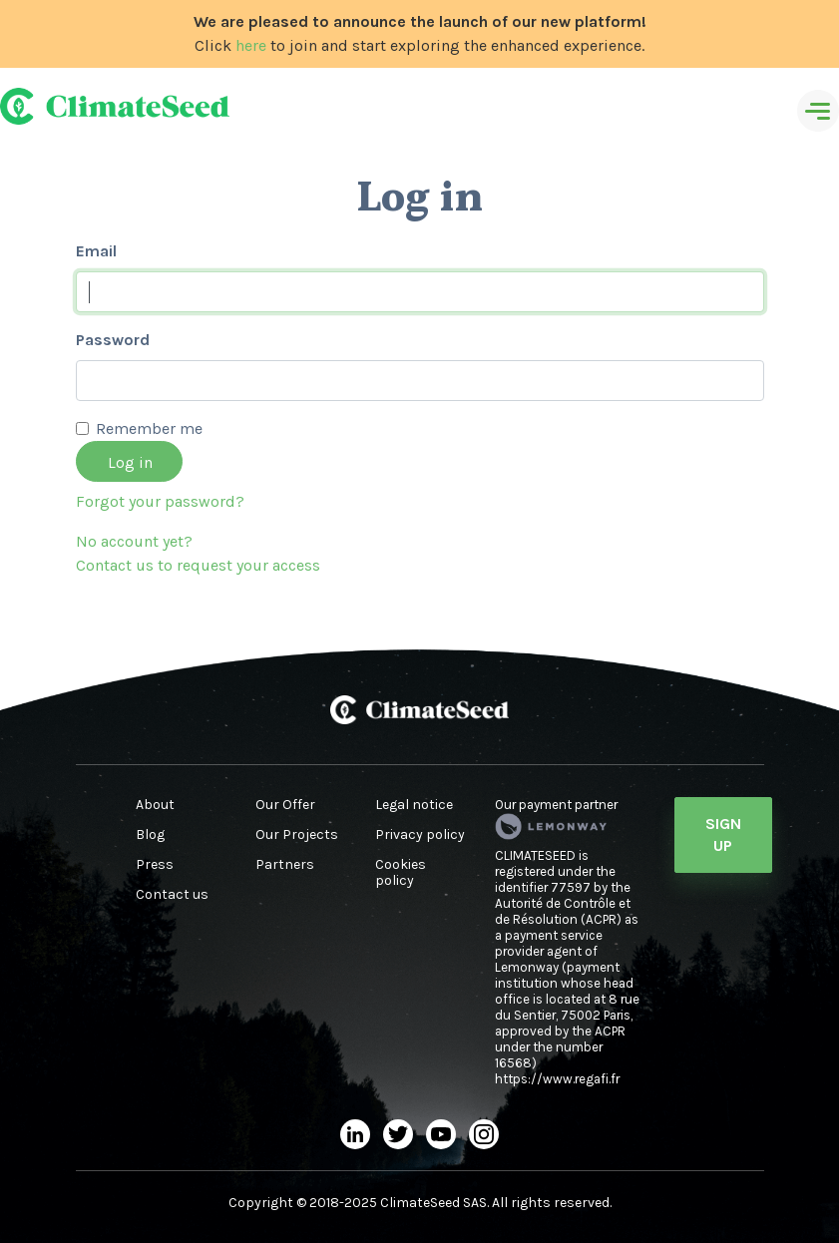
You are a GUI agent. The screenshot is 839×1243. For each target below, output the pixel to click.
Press (155, 865)
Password (113, 339)
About (155, 805)
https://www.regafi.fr (557, 1078)
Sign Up (723, 834)
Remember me (149, 428)
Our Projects (296, 835)
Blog (150, 835)
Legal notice (414, 805)
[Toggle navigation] (818, 111)
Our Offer (285, 805)
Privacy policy (420, 835)
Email (96, 250)
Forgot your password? (160, 501)
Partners (284, 865)
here (250, 45)
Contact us (172, 895)
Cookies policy (400, 873)
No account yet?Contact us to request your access (198, 553)
